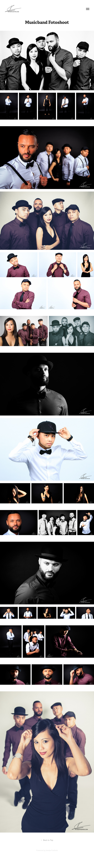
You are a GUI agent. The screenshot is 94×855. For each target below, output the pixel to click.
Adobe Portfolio (52, 850)
